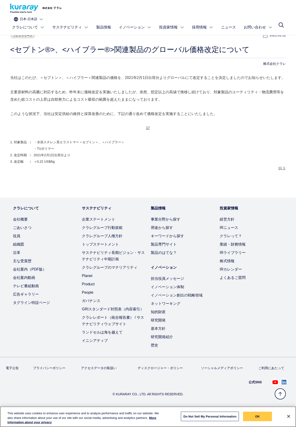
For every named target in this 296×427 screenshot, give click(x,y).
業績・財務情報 (233, 259)
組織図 (18, 259)
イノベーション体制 (167, 302)
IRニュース (229, 243)
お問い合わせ (258, 22)
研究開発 (158, 335)
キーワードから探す (167, 251)
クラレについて (28, 22)
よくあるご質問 (233, 293)
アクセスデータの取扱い (99, 383)
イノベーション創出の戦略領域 (177, 310)
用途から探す (162, 243)
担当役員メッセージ (167, 294)
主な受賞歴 (22, 276)
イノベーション (135, 22)
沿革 (16, 268)
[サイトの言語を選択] (267, 8)
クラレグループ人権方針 (102, 251)
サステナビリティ (70, 22)
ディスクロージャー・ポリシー (160, 383)
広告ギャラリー (26, 309)
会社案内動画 (24, 293)
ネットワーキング (165, 319)
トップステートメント (100, 259)
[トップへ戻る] (280, 393)
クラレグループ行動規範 (102, 243)
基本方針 (158, 344)
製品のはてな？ (164, 268)
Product (88, 299)
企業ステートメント (98, 234)
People (87, 307)
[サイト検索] (281, 22)
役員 (16, 251)
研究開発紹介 (162, 352)
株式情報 (227, 276)
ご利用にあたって (271, 383)
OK (257, 419)
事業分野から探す (165, 234)
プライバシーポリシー (49, 383)
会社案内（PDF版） (29, 284)
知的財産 (158, 327)
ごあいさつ (22, 243)
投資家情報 (171, 22)
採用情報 (202, 22)
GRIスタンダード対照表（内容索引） (113, 324)
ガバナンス (91, 316)
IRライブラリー (233, 268)
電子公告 (12, 383)
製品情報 (103, 22)
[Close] (289, 419)
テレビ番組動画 (26, 301)
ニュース (228, 22)
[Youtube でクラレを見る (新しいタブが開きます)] (275, 397)
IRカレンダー (231, 284)
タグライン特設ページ (31, 318)
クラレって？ (231, 251)
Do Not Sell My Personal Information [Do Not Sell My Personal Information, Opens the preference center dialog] (209, 419)
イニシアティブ (95, 356)
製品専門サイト (164, 259)
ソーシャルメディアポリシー (222, 383)
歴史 (154, 360)
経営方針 (227, 234)
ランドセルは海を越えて (102, 347)
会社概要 (20, 234)
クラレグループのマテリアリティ (109, 282)
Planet (87, 291)
